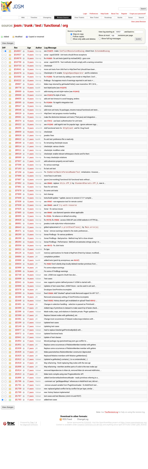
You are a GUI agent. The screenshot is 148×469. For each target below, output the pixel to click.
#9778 (48, 240)
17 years (30, 334)
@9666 (18, 100)
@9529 (18, 121)
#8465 (49, 199)
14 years (30, 269)
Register (124, 14)
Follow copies (77, 36)
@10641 (17, 71)
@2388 (18, 346)
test (38, 25)
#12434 (49, 109)
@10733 (17, 67)
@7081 (18, 203)
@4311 (18, 273)
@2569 (18, 322)
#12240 (50, 133)
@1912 (18, 396)
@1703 (18, 441)
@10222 (17, 84)
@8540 (18, 154)
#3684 (50, 322)
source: (7, 25)
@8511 (18, 162)
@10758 (17, 63)
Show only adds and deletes (83, 39)
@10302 (17, 80)
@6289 (18, 256)
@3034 (18, 289)
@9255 (18, 137)
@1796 (18, 420)
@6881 (18, 244)
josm (18, 25)
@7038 (18, 219)
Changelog (47, 18)
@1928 (18, 387)
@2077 (18, 363)
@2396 (18, 342)
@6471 (18, 252)
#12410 (76, 96)
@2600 (18, 314)
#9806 (56, 240)
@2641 (18, 309)
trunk (28, 25)
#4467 (49, 289)
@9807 (18, 88)
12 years (30, 179)
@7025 (18, 227)
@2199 (18, 355)
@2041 (18, 371)
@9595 (18, 108)
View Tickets (79, 18)
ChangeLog (82, 461)
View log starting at (111, 32)
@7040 (18, 215)
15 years (30, 273)
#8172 (49, 269)
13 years (30, 257)
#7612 (49, 129)
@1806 (18, 416)
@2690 (18, 305)
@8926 (18, 145)
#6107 (76, 285)
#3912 (92, 330)
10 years (30, 51)
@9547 (18, 113)
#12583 (49, 80)
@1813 (18, 412)
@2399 (18, 338)
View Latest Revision (138, 22)
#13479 (50, 51)
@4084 (18, 281)
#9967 (49, 220)
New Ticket (94, 18)
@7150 (18, 186)
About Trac (115, 14)
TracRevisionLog (111, 454)
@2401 (18, 334)
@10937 (17, 55)
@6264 (18, 264)
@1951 (18, 379)
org (65, 25)
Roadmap (108, 18)
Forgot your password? (138, 14)
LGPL (138, 466)
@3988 (18, 285)
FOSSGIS (87, 464)
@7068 (18, 211)
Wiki (23, 18)
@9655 (18, 104)
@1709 (18, 433)
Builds (120, 18)
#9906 (48, 236)
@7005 (18, 232)
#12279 (63, 92)
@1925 (18, 392)
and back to (133, 32)
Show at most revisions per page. (116, 35)
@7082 (18, 199)
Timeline (33, 18)
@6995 (18, 236)
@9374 (18, 129)
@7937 (18, 174)
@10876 (17, 59)
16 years (30, 289)
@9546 (18, 117)
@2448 (18, 330)
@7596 (18, 178)
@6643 (18, 248)
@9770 (18, 92)
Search (141, 18)
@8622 (18, 150)
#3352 (50, 330)
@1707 (18, 437)
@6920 (18, 240)
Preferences (93, 14)
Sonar (130, 18)
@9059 (18, 141)
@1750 (18, 428)
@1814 (18, 408)
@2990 (18, 293)
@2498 (18, 326)
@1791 (18, 424)
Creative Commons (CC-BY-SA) (89, 466)
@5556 (18, 268)
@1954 (18, 375)
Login (85, 14)
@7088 (18, 190)
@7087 (18, 195)
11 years (30, 146)
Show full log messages (110, 38)
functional (52, 25)
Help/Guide (105, 14)
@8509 (18, 170)
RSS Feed (67, 461)
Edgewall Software (30, 466)
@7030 (18, 223)
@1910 (18, 400)
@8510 (18, 166)
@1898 (18, 404)
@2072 (18, 367)
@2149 (18, 359)
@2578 (18, 318)
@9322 (18, 133)
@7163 (18, 182)
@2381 (18, 351)
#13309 (49, 60)
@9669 (18, 96)
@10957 (17, 51)
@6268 (18, 260)
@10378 (17, 76)
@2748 (18, 301)
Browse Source (63, 18)
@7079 (18, 207)
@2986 (18, 297)
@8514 (18, 158)
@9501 (18, 125)
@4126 (18, 277)
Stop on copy (77, 34)
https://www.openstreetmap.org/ (133, 464)
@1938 (18, 383)
